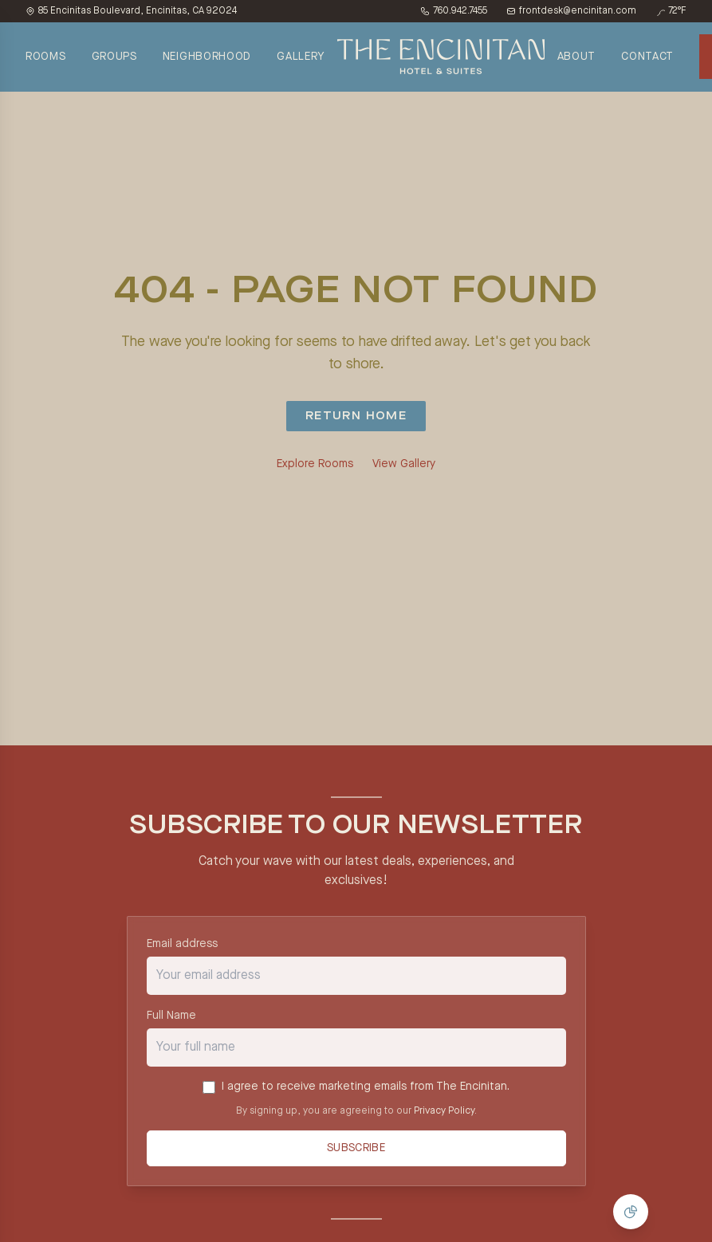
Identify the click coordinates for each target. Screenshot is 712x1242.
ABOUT (576, 56)
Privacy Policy (444, 1111)
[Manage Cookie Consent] (630, 1211)
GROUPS (114, 56)
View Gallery (403, 464)
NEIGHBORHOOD (207, 56)
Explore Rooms (315, 464)
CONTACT (647, 56)
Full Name (171, 1015)
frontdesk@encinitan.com (571, 11)
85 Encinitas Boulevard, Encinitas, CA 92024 (131, 11)
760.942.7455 (453, 11)
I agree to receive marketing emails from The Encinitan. (365, 1087)
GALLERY (301, 56)
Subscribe (356, 1149)
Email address (182, 943)
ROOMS (46, 56)
